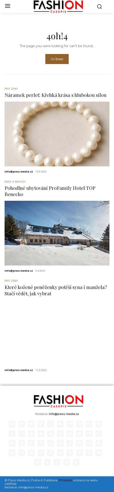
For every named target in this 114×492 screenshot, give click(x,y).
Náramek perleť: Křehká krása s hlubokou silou (55, 95)
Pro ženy (11, 89)
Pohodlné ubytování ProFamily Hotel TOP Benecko (50, 191)
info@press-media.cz (19, 171)
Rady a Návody (15, 181)
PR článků (65, 480)
